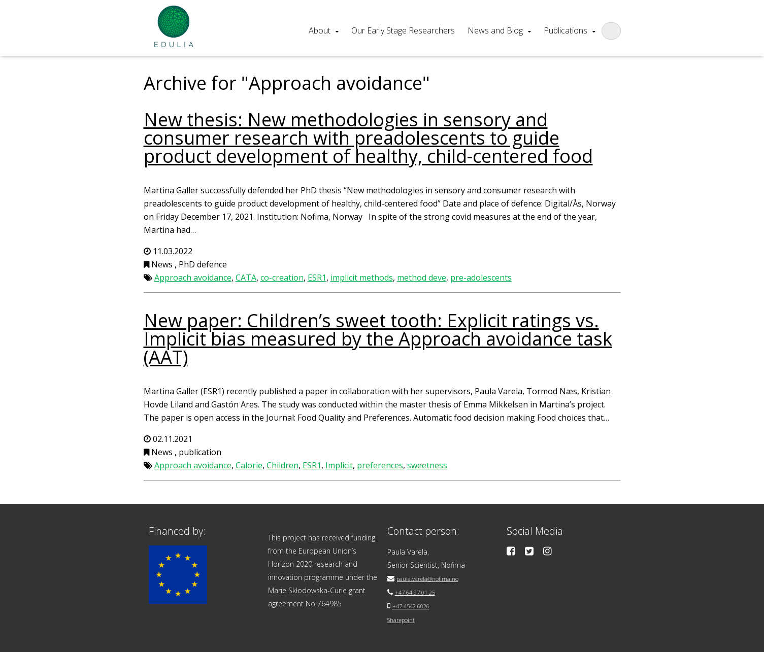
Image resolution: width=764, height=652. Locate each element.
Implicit (339, 465)
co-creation (282, 277)
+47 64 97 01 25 (421, 591)
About (319, 30)
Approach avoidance (192, 277)
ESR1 (317, 277)
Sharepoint (405, 618)
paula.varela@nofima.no (435, 578)
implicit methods (361, 277)
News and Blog (495, 30)
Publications (565, 30)
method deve (421, 277)
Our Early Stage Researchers (403, 30)
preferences (380, 465)
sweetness (427, 465)
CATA (246, 277)
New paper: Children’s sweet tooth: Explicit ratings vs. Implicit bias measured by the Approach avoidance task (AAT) (378, 338)
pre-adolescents (481, 277)
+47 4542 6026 (417, 604)
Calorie (249, 465)
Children (282, 465)
